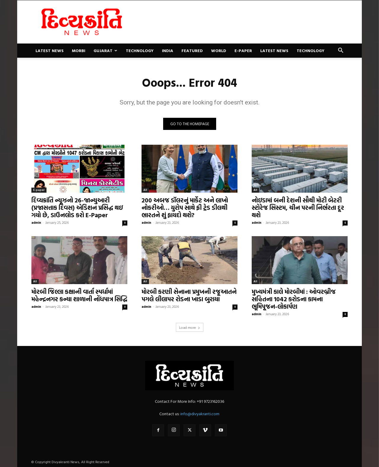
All (145, 190)
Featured (192, 50)
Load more (189, 327)
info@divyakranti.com (199, 413)
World (218, 50)
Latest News (50, 50)
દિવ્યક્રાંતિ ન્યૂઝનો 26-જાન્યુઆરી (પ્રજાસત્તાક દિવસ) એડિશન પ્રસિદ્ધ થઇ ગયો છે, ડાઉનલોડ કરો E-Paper (77, 207)
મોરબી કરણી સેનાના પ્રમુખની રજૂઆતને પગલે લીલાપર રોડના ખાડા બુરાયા (189, 295)
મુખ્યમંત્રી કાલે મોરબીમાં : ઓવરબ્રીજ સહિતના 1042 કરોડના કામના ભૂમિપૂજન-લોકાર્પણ (294, 299)
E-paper (243, 50)
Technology (140, 50)
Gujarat (105, 50)
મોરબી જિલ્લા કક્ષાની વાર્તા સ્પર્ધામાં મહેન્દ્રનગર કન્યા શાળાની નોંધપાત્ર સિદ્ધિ (79, 295)
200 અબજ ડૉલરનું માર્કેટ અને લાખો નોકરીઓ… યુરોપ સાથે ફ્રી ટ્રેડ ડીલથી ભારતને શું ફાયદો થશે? (185, 207)
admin (36, 222)
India (167, 50)
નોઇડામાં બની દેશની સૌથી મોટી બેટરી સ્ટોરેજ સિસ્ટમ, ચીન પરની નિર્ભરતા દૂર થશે (298, 207)
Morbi (78, 50)
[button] (340, 51)
